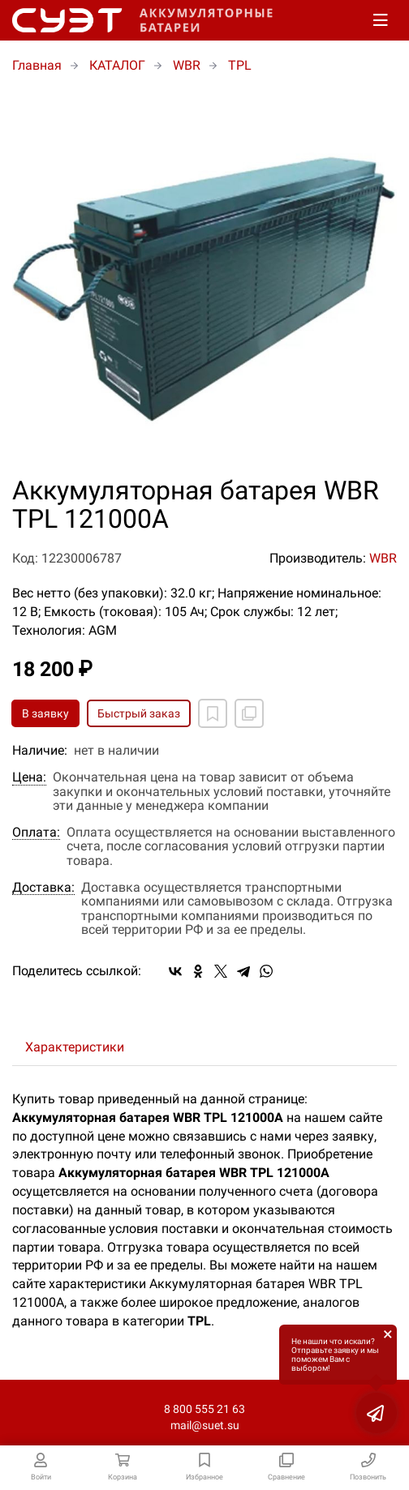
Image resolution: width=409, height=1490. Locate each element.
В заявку (45, 713)
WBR (383, 558)
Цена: (29, 777)
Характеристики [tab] (74, 1047)
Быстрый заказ (138, 713)
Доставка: (43, 887)
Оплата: (36, 832)
